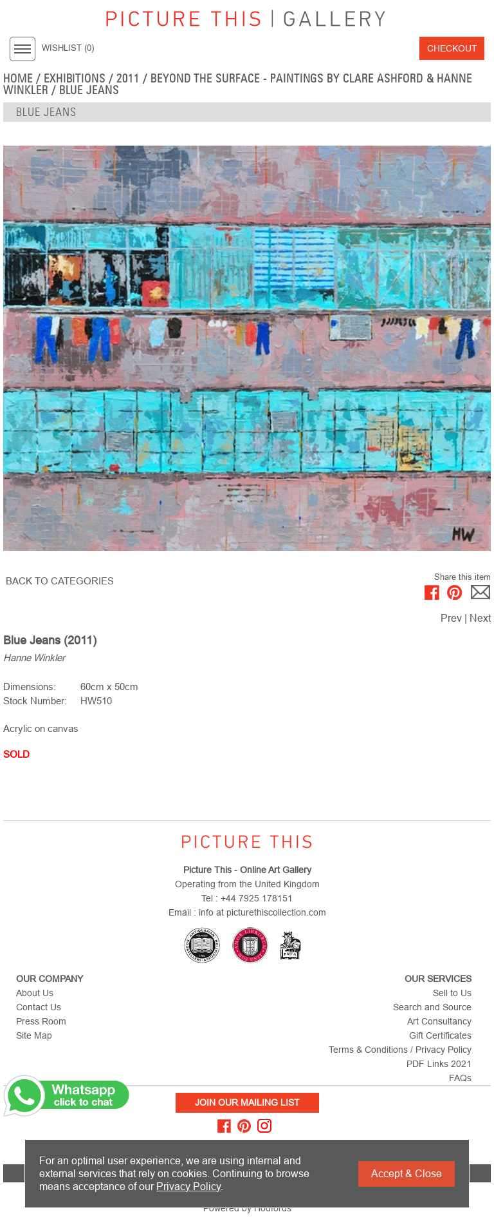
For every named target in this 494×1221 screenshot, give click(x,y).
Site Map (34, 1035)
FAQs (460, 1078)
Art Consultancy (439, 1021)
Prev (451, 618)
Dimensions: (29, 686)
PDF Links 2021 (439, 1064)
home (18, 79)
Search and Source (432, 1007)
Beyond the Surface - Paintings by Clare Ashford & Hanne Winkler (237, 84)
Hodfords (272, 1208)
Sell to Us (452, 993)
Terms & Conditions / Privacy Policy (400, 1049)
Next (480, 618)
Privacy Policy (188, 1186)
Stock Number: (35, 700)
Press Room (41, 1021)
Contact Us (38, 1007)
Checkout (452, 48)
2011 (128, 79)
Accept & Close (406, 1173)
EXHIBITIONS (75, 79)
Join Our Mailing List (247, 1102)
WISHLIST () (68, 48)
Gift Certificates (440, 1035)
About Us (34, 993)
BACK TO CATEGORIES (60, 580)
